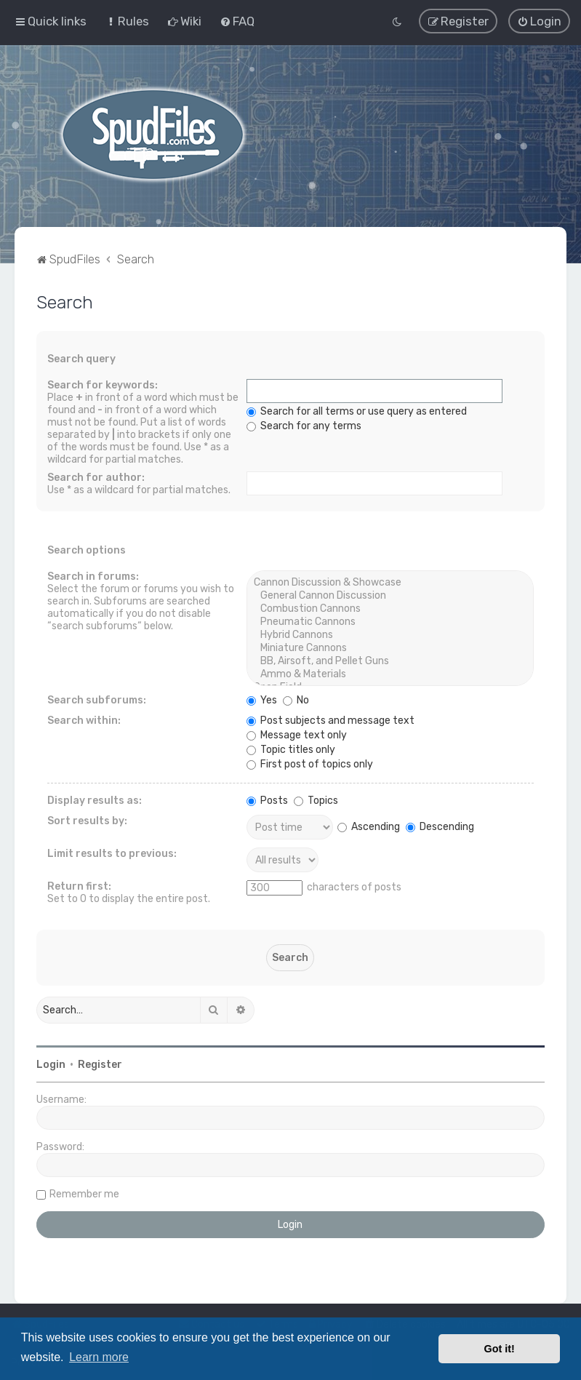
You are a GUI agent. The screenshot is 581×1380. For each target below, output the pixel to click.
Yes (262, 699)
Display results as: (94, 800)
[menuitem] (127, 21)
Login (50, 1064)
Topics (316, 800)
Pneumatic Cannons (390, 621)
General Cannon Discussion (390, 595)
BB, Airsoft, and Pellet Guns (390, 660)
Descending (440, 826)
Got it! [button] (499, 1349)
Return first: (79, 886)
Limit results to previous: (112, 853)
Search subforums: (96, 699)
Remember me (84, 1193)
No (296, 699)
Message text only (297, 734)
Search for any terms (304, 425)
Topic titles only (291, 749)
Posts (267, 800)
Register (100, 1064)
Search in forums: (93, 576)
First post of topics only (310, 763)
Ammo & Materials (390, 673)
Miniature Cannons (390, 647)
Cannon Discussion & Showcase (390, 582)
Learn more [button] (99, 1357)
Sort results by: (87, 820)
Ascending (368, 826)
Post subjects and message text (330, 720)
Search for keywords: (102, 384)
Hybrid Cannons (390, 634)
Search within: (84, 720)
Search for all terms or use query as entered (357, 410)
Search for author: (96, 477)
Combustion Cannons (390, 608)
